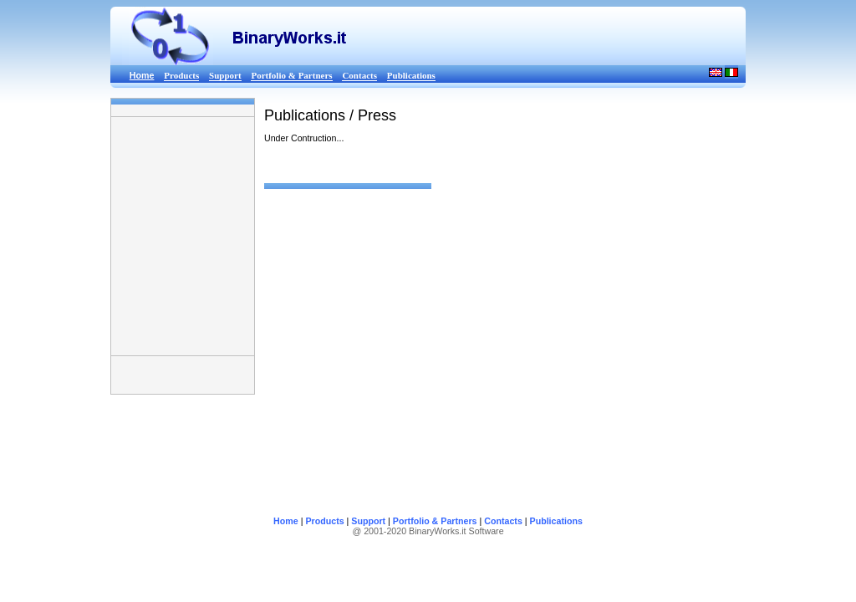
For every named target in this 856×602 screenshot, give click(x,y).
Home (285, 521)
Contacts (359, 75)
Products (181, 75)
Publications (411, 75)
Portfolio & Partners (291, 75)
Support (225, 75)
